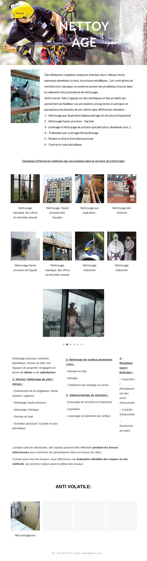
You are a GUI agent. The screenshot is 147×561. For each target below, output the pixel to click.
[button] (4, 5)
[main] (84, 32)
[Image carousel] (73, 317)
